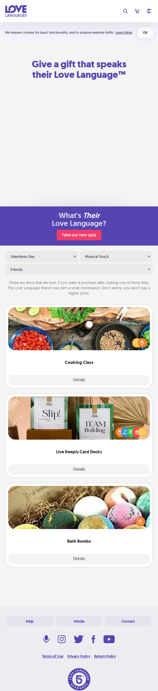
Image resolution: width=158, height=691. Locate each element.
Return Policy (105, 656)
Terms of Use (52, 656)
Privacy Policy (78, 656)
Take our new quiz (79, 235)
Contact (128, 621)
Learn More (123, 32)
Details (79, 380)
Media (79, 621)
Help (30, 621)
